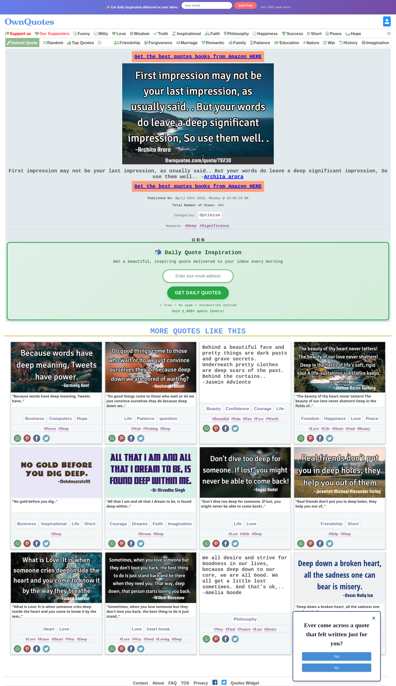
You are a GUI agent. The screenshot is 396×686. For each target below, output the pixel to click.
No (336, 667)
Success (295, 34)
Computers (60, 435)
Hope (356, 34)
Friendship (129, 43)
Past (248, 435)
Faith (215, 34)
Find (231, 646)
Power (51, 445)
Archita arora (223, 181)
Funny (84, 34)
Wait (137, 445)
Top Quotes (83, 43)
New (106, 43)
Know (44, 656)
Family (239, 43)
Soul (351, 445)
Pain (236, 435)
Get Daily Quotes (198, 306)
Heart (338, 445)
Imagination (377, 43)
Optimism (210, 225)
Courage (262, 425)
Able (246, 550)
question (168, 435)
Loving (163, 656)
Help (334, 550)
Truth (163, 34)
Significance (215, 236)
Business (34, 435)
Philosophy (238, 34)
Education (289, 43)
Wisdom (142, 34)
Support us (20, 34)
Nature (312, 43)
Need (149, 656)
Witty (103, 34)
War (331, 43)
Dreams (140, 540)
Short (316, 34)
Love (121, 34)
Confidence (237, 425)
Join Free (245, 5)
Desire (271, 646)
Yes (337, 656)
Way (71, 656)
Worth (273, 435)
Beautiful (221, 435)
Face (260, 435)
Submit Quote (24, 43)
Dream (145, 550)
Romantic (215, 43)
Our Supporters (54, 34)
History (350, 43)
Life (128, 435)
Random (55, 43)
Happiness (267, 34)
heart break (158, 645)
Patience (262, 43)
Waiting (151, 445)
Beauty (213, 425)
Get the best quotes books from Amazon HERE (198, 58)
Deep (191, 236)
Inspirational (189, 34)
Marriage (189, 43)
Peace (335, 34)
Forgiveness (160, 43)
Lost (234, 550)
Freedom (310, 435)
